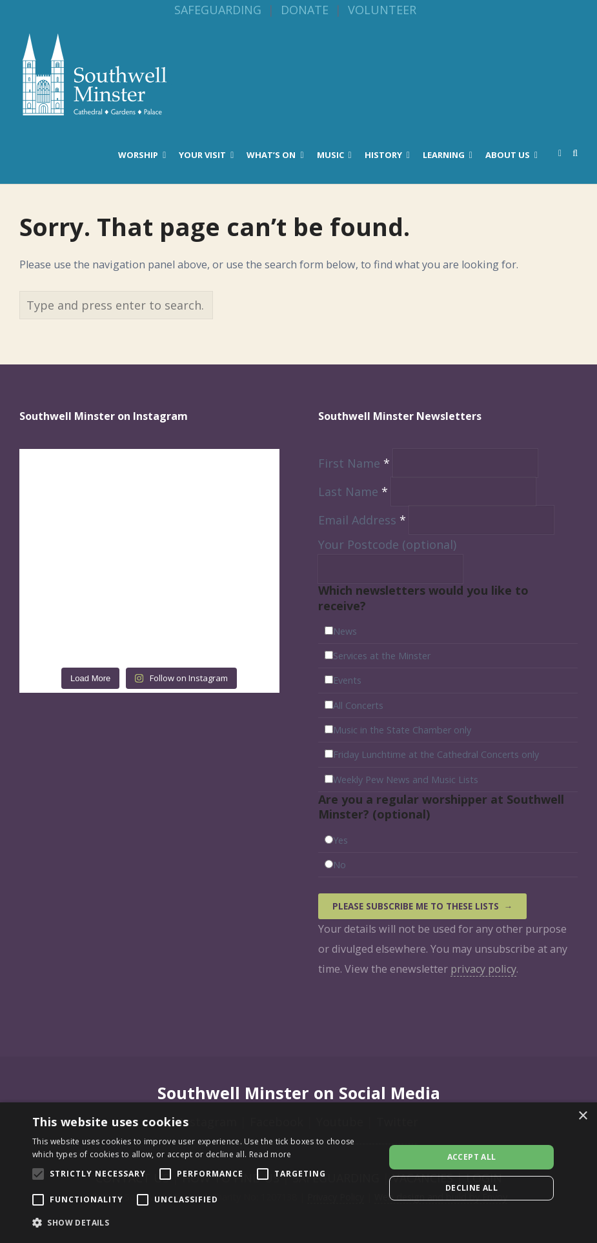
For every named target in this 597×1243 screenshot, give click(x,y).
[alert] (298, 1172)
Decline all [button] (471, 1187)
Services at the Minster (381, 656)
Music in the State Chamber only (402, 730)
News (345, 631)
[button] (203, 1223)
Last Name (354, 491)
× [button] (582, 1116)
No (339, 865)
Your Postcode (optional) (387, 544)
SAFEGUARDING (217, 9)
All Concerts (358, 705)
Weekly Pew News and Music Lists (405, 779)
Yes (340, 840)
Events (347, 680)
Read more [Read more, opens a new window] (270, 1154)
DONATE (305, 9)
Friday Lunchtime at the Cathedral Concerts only (436, 754)
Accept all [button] (471, 1156)
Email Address (363, 520)
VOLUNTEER (382, 9)
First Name (355, 463)
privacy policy (483, 969)
